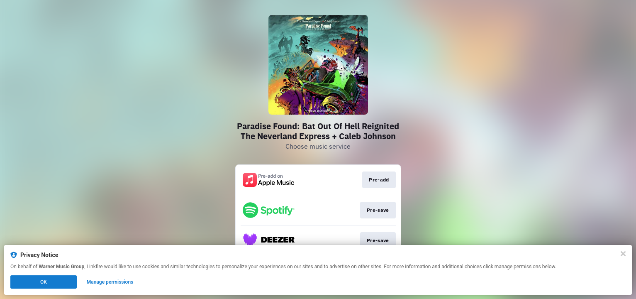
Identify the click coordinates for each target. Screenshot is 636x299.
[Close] (623, 253)
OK (43, 282)
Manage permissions (110, 282)
